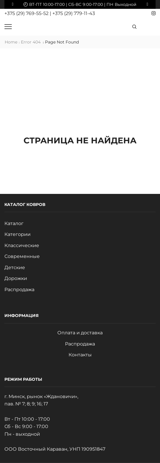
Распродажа (19, 289)
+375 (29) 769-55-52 (27, 13)
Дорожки (15, 278)
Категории (17, 234)
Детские (14, 267)
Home (11, 42)
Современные (22, 256)
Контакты (80, 355)
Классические (21, 245)
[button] (12, 4)
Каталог (14, 223)
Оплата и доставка (80, 332)
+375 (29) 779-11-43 (73, 13)
